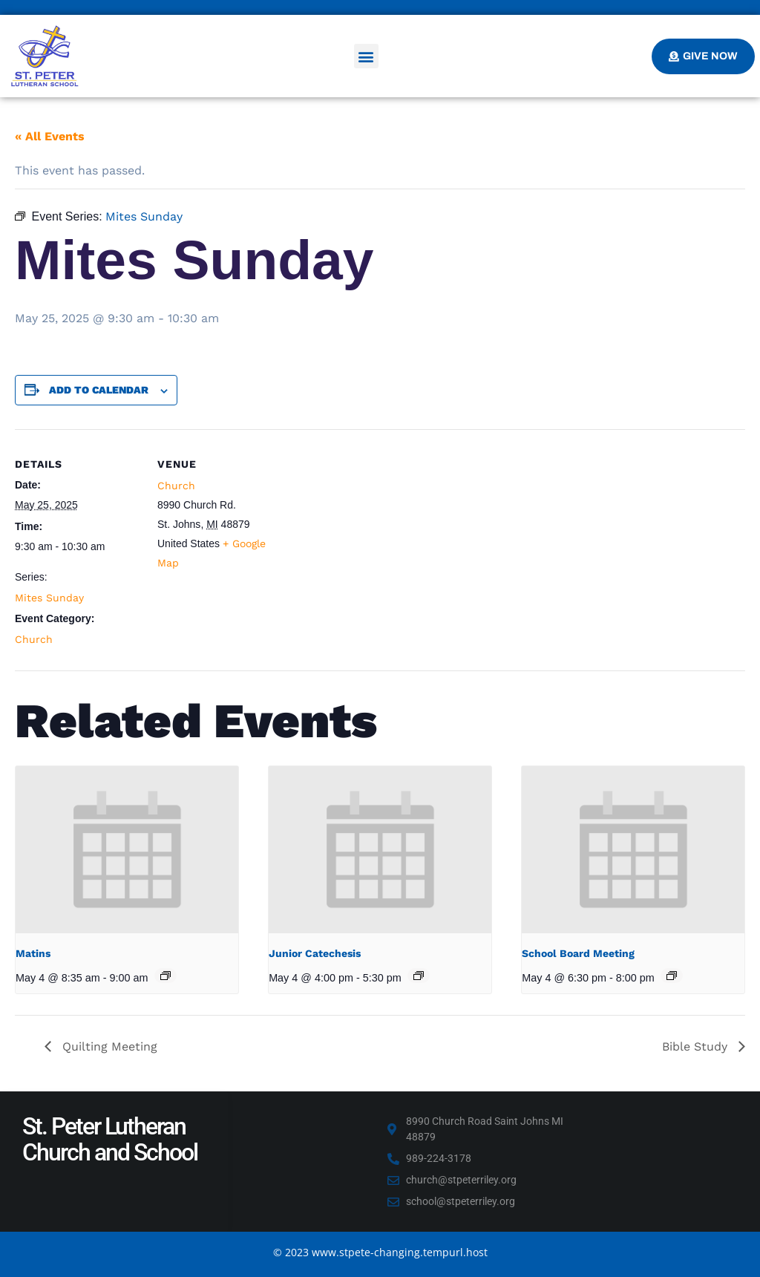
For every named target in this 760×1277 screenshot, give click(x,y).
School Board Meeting (578, 953)
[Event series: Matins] (165, 975)
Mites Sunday (49, 598)
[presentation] (127, 849)
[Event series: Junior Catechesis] (418, 975)
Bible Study (696, 1046)
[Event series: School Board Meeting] (671, 975)
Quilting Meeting (108, 1046)
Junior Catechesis (315, 953)
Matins (33, 953)
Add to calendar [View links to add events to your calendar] (98, 390)
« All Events (50, 136)
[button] (366, 56)
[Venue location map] (378, 532)
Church (34, 639)
